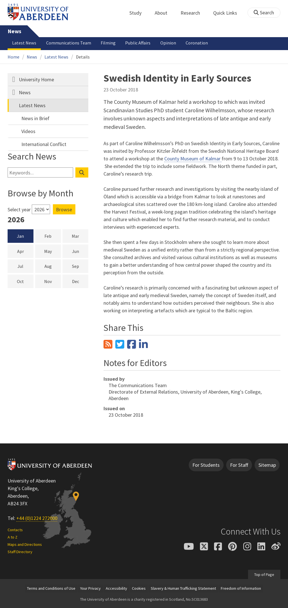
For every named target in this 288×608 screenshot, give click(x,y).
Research (193, 13)
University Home (36, 79)
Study (138, 13)
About (164, 13)
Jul (25, 266)
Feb (52, 236)
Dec (80, 281)
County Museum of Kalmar (193, 158)
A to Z (12, 537)
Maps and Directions (25, 544)
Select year (19, 209)
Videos (28, 131)
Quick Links (228, 13)
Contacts (15, 529)
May (52, 251)
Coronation (197, 43)
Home (13, 57)
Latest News (24, 43)
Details (83, 57)
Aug (52, 266)
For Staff (239, 465)
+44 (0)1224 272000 (36, 518)
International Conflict (43, 144)
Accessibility (116, 588)
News (14, 31)
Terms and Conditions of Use (51, 588)
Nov (52, 281)
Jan (20, 236)
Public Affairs (137, 43)
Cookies (139, 588)
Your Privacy (90, 588)
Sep (80, 266)
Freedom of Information (241, 588)
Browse (64, 209)
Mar (80, 236)
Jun (80, 251)
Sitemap (267, 465)
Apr (25, 251)
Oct (25, 281)
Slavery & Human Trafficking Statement (183, 588)
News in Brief (35, 118)
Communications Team (68, 43)
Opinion (168, 43)
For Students (206, 465)
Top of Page (264, 574)
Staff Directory (20, 551)
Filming (108, 43)
